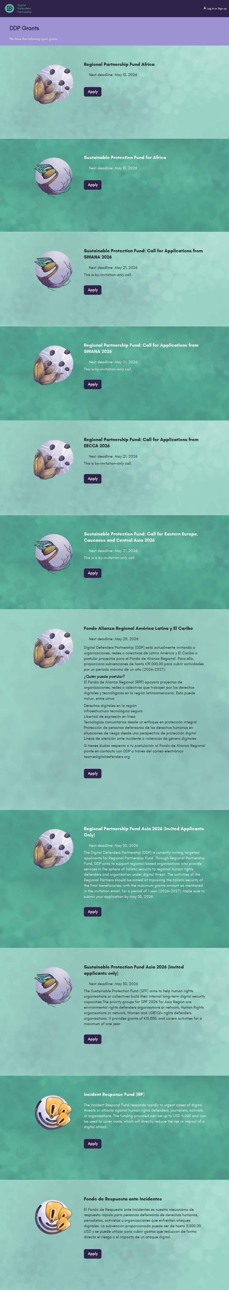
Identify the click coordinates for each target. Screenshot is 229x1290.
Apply (93, 91)
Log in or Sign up (215, 8)
